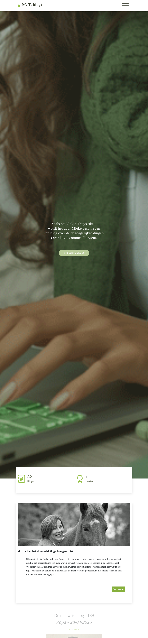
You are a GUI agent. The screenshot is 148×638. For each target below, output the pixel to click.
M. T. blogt (30, 4)
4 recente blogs (74, 254)
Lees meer (74, 629)
